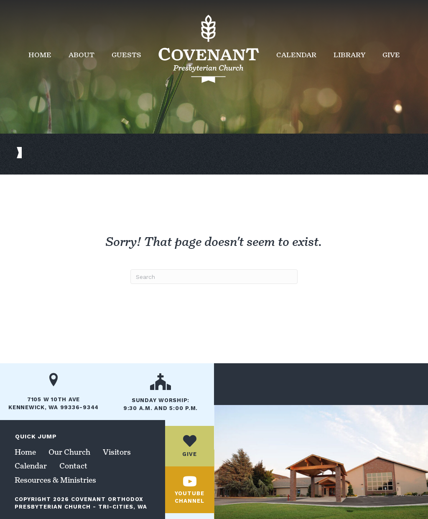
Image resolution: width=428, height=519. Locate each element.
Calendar (296, 55)
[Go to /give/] (189, 446)
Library (349, 55)
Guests (126, 55)
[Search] (214, 276)
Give (391, 55)
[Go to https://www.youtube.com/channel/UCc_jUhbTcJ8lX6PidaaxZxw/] (189, 490)
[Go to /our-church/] (160, 395)
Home (39, 55)
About (81, 55)
